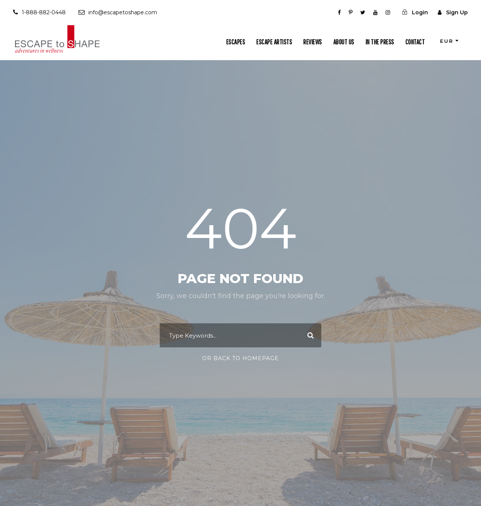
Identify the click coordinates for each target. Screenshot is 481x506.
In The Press (380, 42)
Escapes (235, 42)
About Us (343, 42)
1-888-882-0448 (44, 12)
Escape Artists (274, 42)
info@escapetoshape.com (122, 12)
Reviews (312, 42)
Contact (415, 42)
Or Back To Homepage (240, 358)
